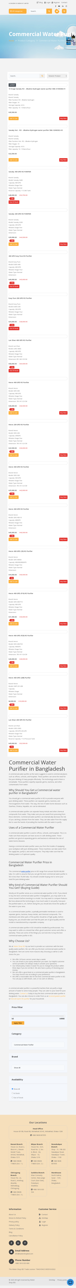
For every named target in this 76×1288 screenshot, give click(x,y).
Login (48, 2)
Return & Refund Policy (17, 1217)
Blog (39, 2)
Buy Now (63, 118)
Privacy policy (14, 1221)
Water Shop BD (19, 946)
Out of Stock (18, 1097)
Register (56, 2)
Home (11, 40)
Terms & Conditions (16, 1228)
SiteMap (43, 1217)
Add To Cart (13, 118)
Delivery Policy (14, 1224)
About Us (12, 1214)
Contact (64, 2)
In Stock (17, 1093)
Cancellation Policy (16, 1235)
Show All (17, 1088)
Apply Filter (18, 1022)
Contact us (24, 993)
